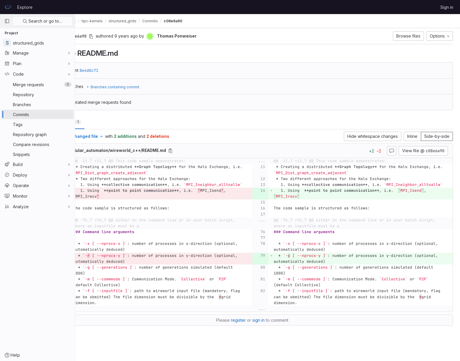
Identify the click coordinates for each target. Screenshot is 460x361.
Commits (181, 21)
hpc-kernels (122, 21)
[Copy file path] (201, 150)
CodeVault (94, 21)
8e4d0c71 (119, 70)
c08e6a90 (204, 21)
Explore (25, 7)
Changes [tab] (99, 121)
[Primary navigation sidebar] (7, 21)
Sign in (446, 7)
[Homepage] (8, 7)
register (253, 325)
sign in (274, 325)
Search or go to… (42, 20)
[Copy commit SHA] (121, 36)
